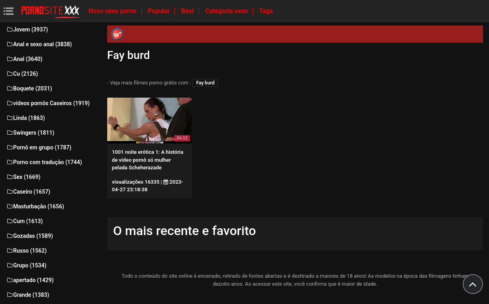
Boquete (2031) (29, 88)
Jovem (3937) (27, 29)
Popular (160, 11)
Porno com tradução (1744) (44, 162)
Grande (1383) (27, 295)
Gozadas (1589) (29, 236)
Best (188, 11)
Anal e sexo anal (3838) (39, 44)
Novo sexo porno (113, 11)
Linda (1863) (25, 118)
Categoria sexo (227, 11)
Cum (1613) (24, 221)
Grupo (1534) (26, 265)
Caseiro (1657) (28, 191)
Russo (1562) (26, 250)
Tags (266, 11)
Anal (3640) (24, 59)
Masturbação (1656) (35, 206)
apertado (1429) (30, 280)
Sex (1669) (23, 177)
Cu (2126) (22, 74)
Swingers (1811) (30, 132)
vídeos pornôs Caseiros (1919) (48, 103)
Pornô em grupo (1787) (38, 147)
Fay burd (205, 83)
